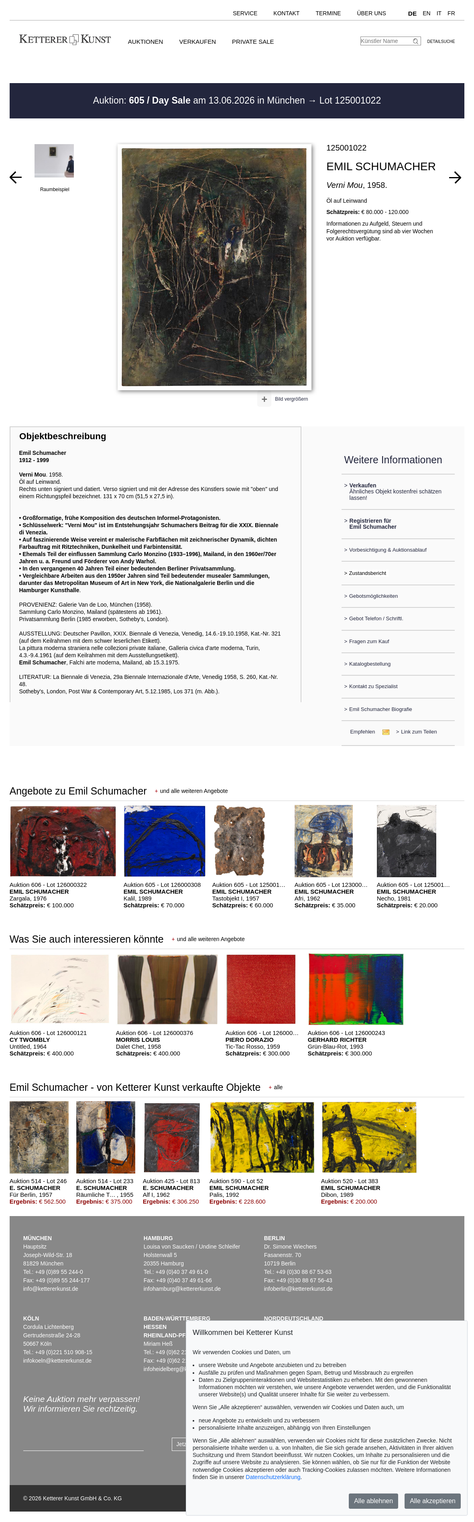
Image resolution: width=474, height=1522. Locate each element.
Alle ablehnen (373, 1501)
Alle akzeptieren (433, 1501)
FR (451, 13)
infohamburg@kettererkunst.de (182, 1289)
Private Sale (253, 41)
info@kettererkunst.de (50, 1289)
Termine (328, 13)
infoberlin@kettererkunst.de (298, 1289)
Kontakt (286, 13)
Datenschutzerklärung (273, 1477)
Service (245, 13)
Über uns (371, 13)
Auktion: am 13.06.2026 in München (200, 100)
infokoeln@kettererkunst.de (57, 1360)
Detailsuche (441, 41)
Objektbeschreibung (62, 436)
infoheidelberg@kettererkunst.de (184, 1369)
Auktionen (145, 41)
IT (439, 13)
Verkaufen (197, 41)
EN (426, 13)
